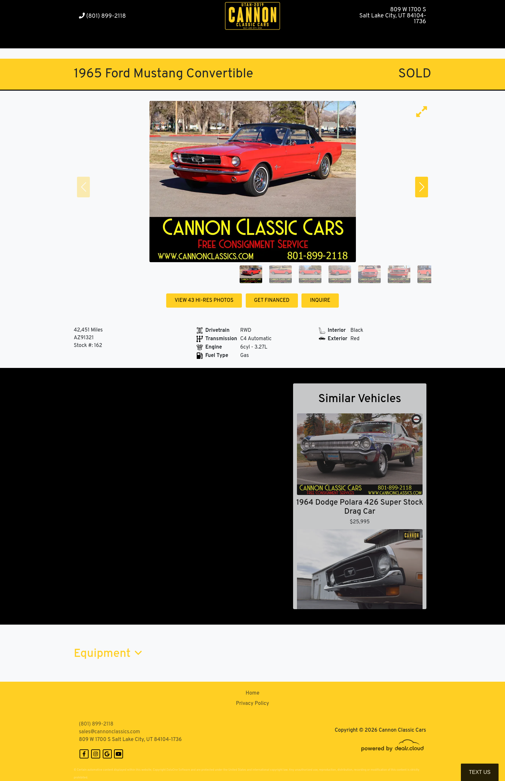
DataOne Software (178, 770)
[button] (156, 40)
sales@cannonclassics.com (109, 732)
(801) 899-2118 (102, 16)
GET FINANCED (272, 300)
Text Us (480, 772)
